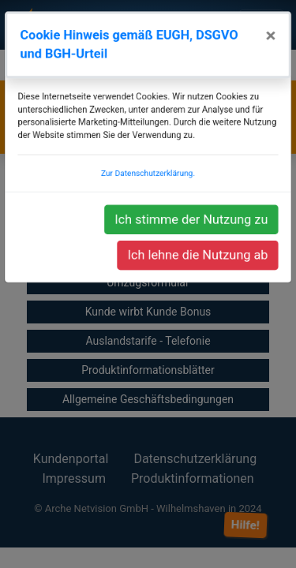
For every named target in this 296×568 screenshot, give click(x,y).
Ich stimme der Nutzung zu (192, 221)
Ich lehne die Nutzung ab (199, 255)
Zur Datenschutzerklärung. (147, 176)
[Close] (274, 42)
